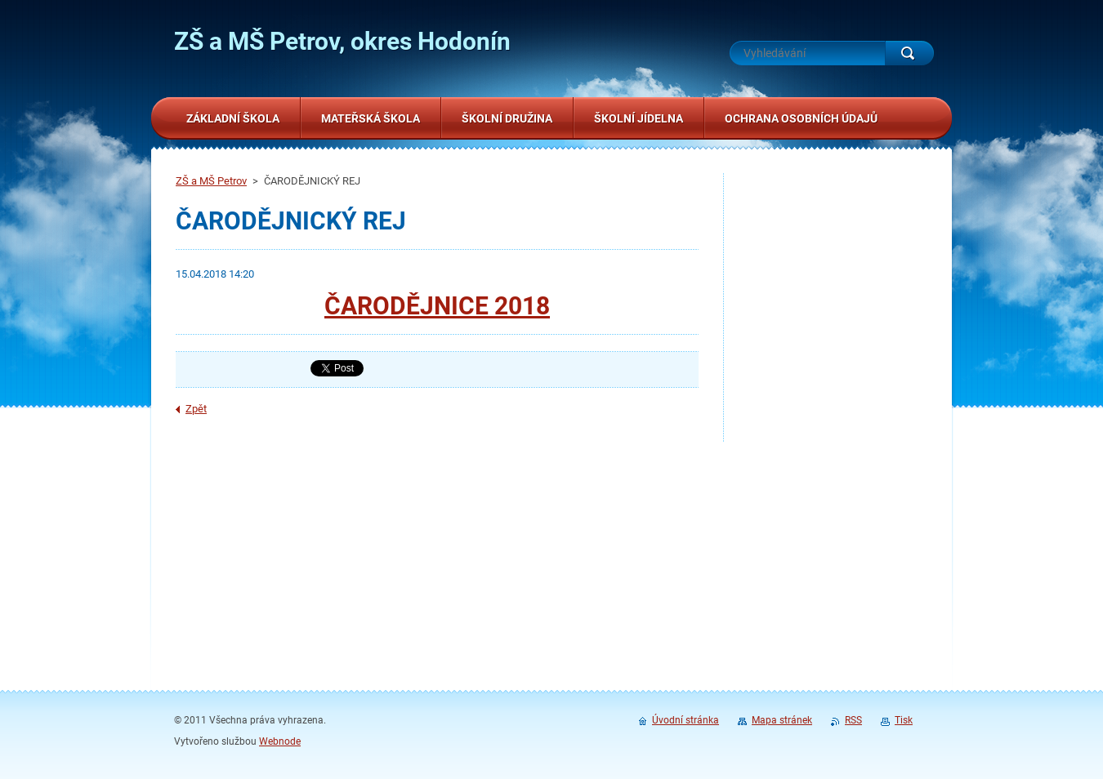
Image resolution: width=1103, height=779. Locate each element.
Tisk (904, 720)
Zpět (196, 409)
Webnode (280, 741)
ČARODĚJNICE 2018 (437, 306)
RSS (853, 720)
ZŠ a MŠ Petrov (211, 181)
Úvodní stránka (685, 720)
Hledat (909, 53)
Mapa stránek (782, 720)
